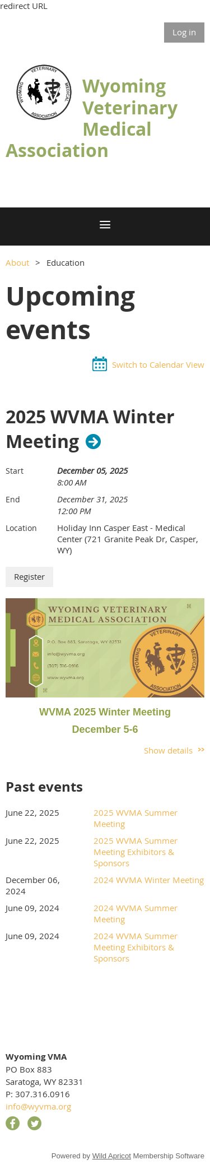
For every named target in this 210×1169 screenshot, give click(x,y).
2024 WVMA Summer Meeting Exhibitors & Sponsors (136, 947)
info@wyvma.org (38, 1106)
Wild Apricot (111, 1156)
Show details (168, 750)
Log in (184, 32)
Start (15, 470)
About (17, 262)
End (13, 499)
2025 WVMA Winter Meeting (90, 429)
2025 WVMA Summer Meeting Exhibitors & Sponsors (136, 851)
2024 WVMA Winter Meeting (149, 879)
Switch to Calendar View (158, 364)
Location (21, 528)
